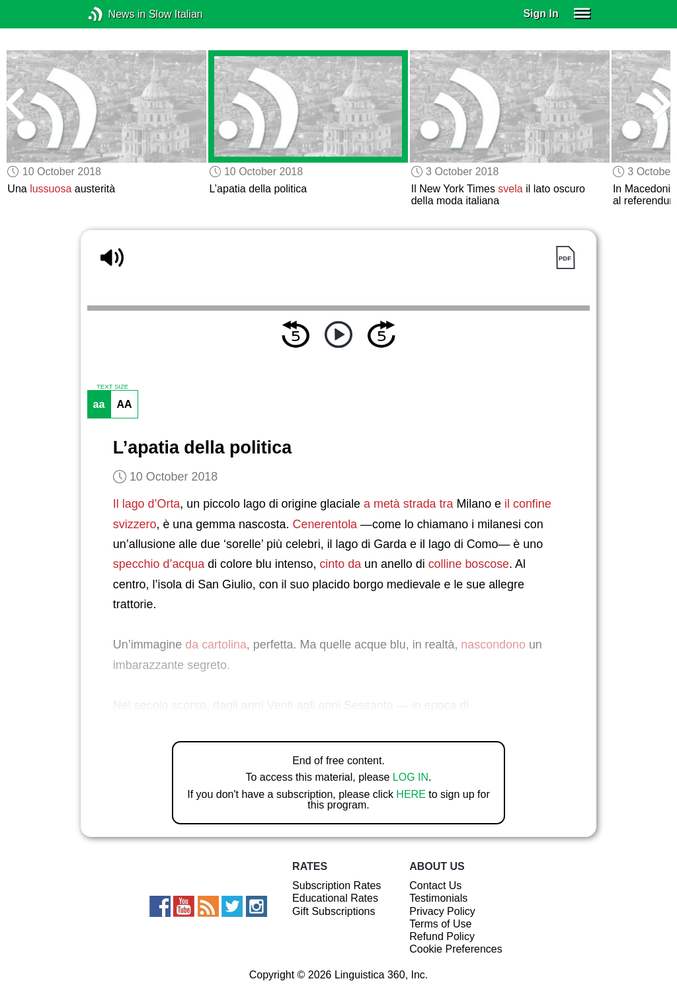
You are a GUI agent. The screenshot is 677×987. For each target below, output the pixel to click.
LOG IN (410, 777)
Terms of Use (440, 923)
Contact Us (435, 885)
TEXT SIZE (112, 386)
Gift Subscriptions (333, 911)
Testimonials (438, 898)
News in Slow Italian (115, 14)
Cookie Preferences (455, 949)
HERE (410, 794)
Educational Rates (335, 898)
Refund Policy (442, 936)
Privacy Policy (442, 911)
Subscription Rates (336, 885)
